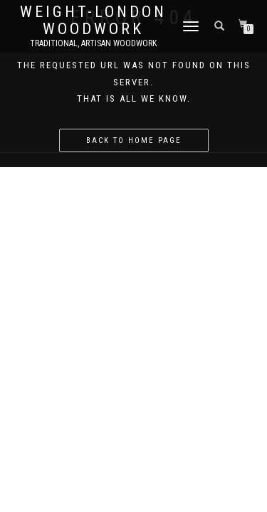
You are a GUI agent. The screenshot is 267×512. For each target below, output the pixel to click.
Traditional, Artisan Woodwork (93, 43)
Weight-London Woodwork (93, 21)
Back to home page (134, 140)
